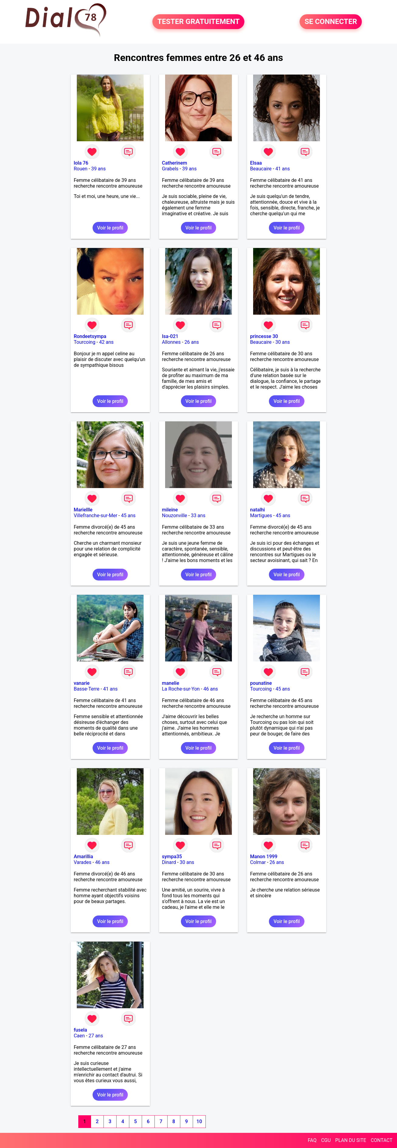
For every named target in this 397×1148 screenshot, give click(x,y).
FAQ (312, 1140)
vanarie (82, 683)
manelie (170, 683)
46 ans (210, 689)
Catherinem (174, 163)
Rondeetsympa (90, 336)
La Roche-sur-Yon (181, 689)
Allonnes (171, 342)
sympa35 (172, 856)
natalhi (257, 510)
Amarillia (83, 856)
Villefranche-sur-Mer (95, 515)
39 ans (98, 169)
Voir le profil (110, 228)
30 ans (282, 342)
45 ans (128, 515)
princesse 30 (264, 336)
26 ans (192, 342)
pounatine (261, 683)
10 (199, 1121)
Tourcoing (84, 342)
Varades (82, 862)
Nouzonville (174, 515)
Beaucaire (261, 169)
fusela (80, 1030)
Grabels (170, 169)
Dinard (169, 862)
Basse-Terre (87, 689)
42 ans (106, 342)
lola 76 (81, 163)
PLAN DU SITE (350, 1140)
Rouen (80, 169)
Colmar (258, 862)
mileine (170, 510)
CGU (326, 1140)
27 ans (96, 1036)
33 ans (198, 515)
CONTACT (381, 1140)
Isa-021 (170, 336)
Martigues (261, 515)
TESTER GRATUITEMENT (198, 22)
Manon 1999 (263, 856)
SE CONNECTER (330, 22)
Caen (79, 1036)
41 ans (282, 169)
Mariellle (83, 510)
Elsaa (256, 163)
